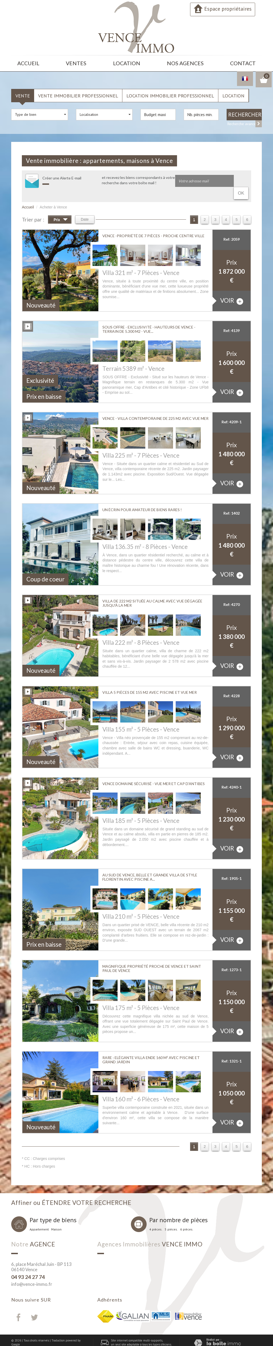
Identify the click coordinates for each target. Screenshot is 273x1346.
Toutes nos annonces (35, 1339)
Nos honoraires (62, 1335)
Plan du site (18, 1335)
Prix (61, 207)
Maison (56, 1216)
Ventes (78, 62)
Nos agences (186, 62)
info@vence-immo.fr (31, 1271)
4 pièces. (155, 1216)
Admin (15, 1339)
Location (129, 62)
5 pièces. (171, 1216)
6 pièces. (186, 1216)
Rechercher (245, 112)
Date (85, 206)
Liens (77, 1335)
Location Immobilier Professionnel (170, 93)
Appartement (39, 1216)
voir (231, 288)
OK (241, 179)
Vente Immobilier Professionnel (78, 93)
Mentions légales (40, 1335)
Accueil (29, 62)
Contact (242, 62)
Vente (22, 93)
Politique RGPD (60, 1339)
